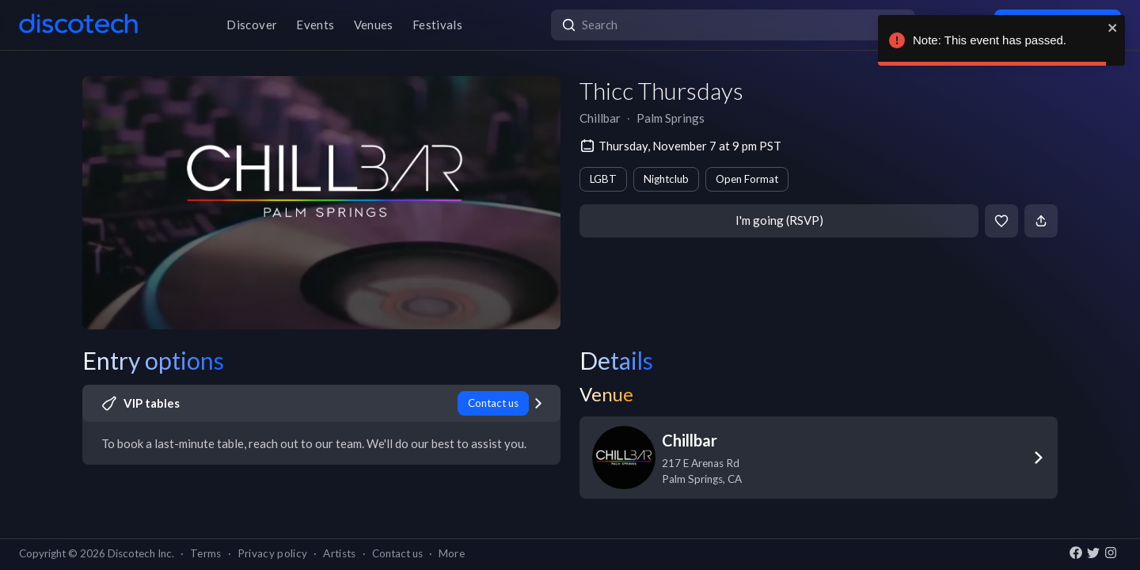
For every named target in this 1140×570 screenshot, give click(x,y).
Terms (206, 553)
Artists (339, 553)
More (452, 553)
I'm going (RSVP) (779, 220)
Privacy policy (273, 553)
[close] (1113, 27)
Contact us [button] (397, 553)
